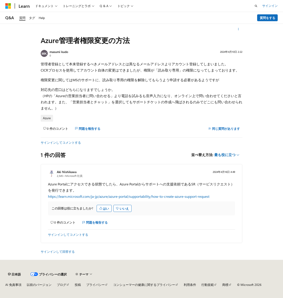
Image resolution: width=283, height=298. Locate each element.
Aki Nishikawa (66, 172)
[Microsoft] (8, 6)
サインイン (270, 6)
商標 (225, 285)
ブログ (61, 285)
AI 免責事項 (13, 285)
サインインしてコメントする (61, 142)
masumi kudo (59, 52)
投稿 (78, 285)
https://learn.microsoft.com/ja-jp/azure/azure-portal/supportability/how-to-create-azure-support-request (128, 196)
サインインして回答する (58, 251)
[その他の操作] (238, 29)
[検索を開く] (256, 6)
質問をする (267, 18)
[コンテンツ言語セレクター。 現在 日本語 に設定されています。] (14, 274)
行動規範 (207, 285)
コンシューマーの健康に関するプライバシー (144, 285)
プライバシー (95, 285)
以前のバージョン (39, 285)
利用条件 (190, 285)
